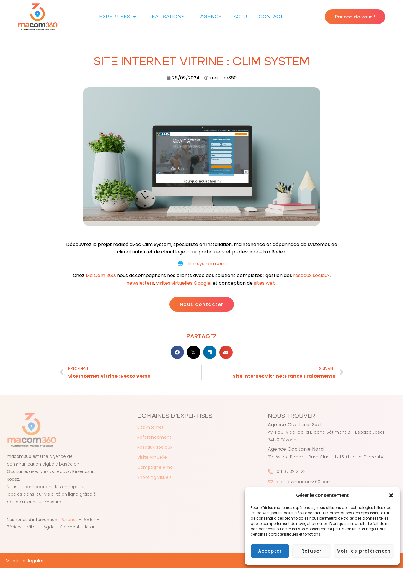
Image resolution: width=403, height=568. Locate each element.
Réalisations (166, 16)
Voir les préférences (364, 551)
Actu (240, 16)
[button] (391, 495)
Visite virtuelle (152, 457)
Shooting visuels (154, 477)
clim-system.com (205, 263)
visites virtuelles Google (183, 283)
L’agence (209, 16)
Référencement (154, 437)
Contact (271, 16)
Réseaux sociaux (155, 447)
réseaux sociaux (311, 275)
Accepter (270, 551)
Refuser (311, 551)
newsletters (140, 283)
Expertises (117, 16)
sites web (265, 283)
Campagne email (156, 467)
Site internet (150, 427)
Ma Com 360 (100, 275)
